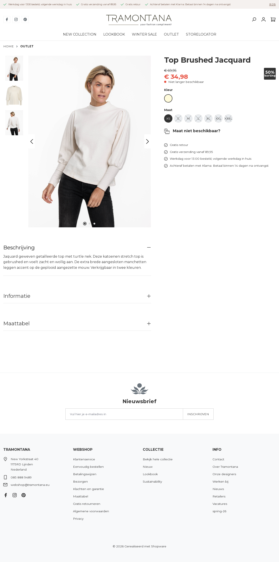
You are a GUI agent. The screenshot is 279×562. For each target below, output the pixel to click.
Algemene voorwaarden (91, 511)
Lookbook (150, 474)
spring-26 (219, 511)
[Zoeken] (254, 19)
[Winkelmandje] (272, 19)
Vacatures (220, 503)
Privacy (78, 518)
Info (217, 449)
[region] (77, 141)
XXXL (229, 120)
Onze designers (224, 474)
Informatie (16, 296)
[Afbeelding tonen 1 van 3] (85, 223)
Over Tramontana (225, 466)
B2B (272, 4)
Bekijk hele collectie (158, 459)
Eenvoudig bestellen (88, 466)
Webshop (82, 449)
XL (209, 120)
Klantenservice (84, 459)
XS (169, 120)
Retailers (219, 496)
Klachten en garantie (88, 489)
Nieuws (218, 489)
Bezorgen (80, 481)
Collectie (153, 449)
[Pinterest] (25, 19)
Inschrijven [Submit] (198, 414)
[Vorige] (31, 141)
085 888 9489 (21, 477)
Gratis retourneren (86, 503)
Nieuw (148, 466)
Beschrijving (19, 247)
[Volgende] (147, 141)
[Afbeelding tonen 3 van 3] (94, 223)
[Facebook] (6, 19)
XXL (219, 120)
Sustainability (152, 481)
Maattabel (16, 323)
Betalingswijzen (84, 474)
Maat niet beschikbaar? (192, 131)
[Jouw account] (263, 19)
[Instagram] (15, 19)
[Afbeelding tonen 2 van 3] (89, 223)
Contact (218, 459)
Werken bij (220, 481)
